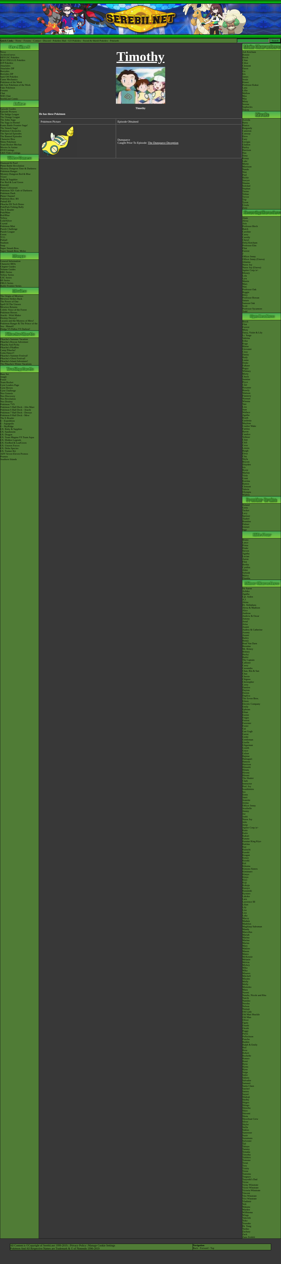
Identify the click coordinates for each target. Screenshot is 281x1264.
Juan (244, 409)
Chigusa (246, 679)
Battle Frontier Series (10, 285)
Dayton (246, 690)
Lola (244, 275)
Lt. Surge (246, 335)
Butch (245, 229)
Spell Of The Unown (10, 304)
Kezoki (245, 860)
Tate (244, 404)
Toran (245, 1162)
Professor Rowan (250, 297)
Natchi (245, 998)
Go (243, 71)
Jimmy (245, 811)
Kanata (245, 838)
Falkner (246, 365)
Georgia (246, 141)
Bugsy (245, 368)
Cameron (246, 130)
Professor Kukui (250, 85)
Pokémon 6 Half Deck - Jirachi (15, 409)
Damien (246, 687)
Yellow (3, 218)
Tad (244, 1143)
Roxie (245, 470)
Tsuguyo (246, 1176)
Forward (204, 1248)
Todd (244, 311)
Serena (245, 104)
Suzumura (247, 1138)
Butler (245, 657)
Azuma (245, 632)
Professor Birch (250, 226)
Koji (244, 882)
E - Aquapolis (7, 423)
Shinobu (246, 1108)
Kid (244, 863)
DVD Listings (7, 150)
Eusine (245, 714)
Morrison (247, 166)
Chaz (245, 673)
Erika (245, 340)
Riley (245, 295)
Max (244, 96)
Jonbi (245, 816)
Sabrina (246, 338)
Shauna (246, 183)
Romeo (245, 1058)
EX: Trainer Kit (8, 451)
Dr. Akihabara (249, 605)
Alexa (245, 220)
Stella (245, 1127)
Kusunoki (247, 890)
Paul (244, 174)
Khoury (246, 273)
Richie (245, 177)
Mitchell (246, 976)
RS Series (5, 280)
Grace (245, 750)
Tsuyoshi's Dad (249, 1179)
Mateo (245, 954)
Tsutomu (246, 1173)
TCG (2, 237)
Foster (245, 725)
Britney (246, 651)
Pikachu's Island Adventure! (14, 361)
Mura (245, 989)
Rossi (245, 1061)
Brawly (246, 390)
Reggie (245, 292)
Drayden (246, 464)
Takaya (245, 1146)
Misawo (246, 973)
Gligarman (247, 745)
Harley (245, 147)
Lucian (245, 556)
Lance (245, 542)
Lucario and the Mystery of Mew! (17, 320)
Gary (244, 139)
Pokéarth (114, 40)
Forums (27, 40)
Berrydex (5, 71)
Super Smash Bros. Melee (13, 251)
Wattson (246, 393)
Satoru (245, 1091)
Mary (245, 945)
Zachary (246, 1231)
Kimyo (245, 874)
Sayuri (245, 1094)
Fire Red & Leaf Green (11, 182)
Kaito (245, 833)
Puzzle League (7, 231)
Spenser (246, 516)
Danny (245, 354)
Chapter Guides (8, 266)
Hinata (245, 769)
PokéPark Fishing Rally (12, 207)
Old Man (246, 1017)
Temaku (246, 1151)
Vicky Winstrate (250, 1184)
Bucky (245, 654)
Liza (244, 406)
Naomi (245, 992)
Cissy (245, 351)
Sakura (245, 1077)
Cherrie (246, 676)
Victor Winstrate (250, 1187)
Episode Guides (8, 108)
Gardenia (246, 420)
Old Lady (247, 1011)
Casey (245, 234)
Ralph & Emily (249, 1044)
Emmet (245, 526)
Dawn (245, 68)
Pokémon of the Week (11, 82)
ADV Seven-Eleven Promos (14, 453)
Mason (245, 951)
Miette (245, 163)
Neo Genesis (6, 393)
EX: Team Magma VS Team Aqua (17, 437)
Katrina (246, 844)
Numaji (246, 1009)
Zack (244, 1234)
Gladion (246, 144)
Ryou (245, 1064)
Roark (245, 417)
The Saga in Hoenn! (10, 122)
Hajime (246, 756)
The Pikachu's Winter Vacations (16, 364)
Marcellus (247, 932)
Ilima (245, 155)
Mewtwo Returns (8, 307)
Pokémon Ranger (8, 171)
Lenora (245, 448)
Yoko (245, 1220)
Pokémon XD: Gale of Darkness (16, 190)
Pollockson (247, 1036)
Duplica (246, 695)
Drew (245, 136)
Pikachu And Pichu (9, 344)
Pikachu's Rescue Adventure (14, 342)
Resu (244, 1050)
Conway (246, 133)
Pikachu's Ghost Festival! (13, 358)
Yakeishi (246, 1217)
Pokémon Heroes (8, 312)
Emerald (4, 185)
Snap (2, 245)
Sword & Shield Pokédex (95, 40)
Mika (245, 967)
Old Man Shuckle (251, 1014)
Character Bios (7, 139)
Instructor (247, 783)
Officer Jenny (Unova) (253, 259)
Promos (4, 456)
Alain (245, 218)
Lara (244, 899)
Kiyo (244, 879)
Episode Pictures (8, 111)
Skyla (245, 459)
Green (3, 234)
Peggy (245, 1031)
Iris (244, 74)
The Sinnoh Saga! (9, 128)
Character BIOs (8, 263)
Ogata (245, 1022)
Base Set (4, 374)
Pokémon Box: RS (9, 198)
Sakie (245, 1075)
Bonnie (245, 54)
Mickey (246, 965)
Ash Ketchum (249, 52)
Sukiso (245, 1130)
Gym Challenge (8, 390)
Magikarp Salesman (252, 926)
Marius (245, 943)
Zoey (245, 207)
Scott (245, 306)
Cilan (245, 60)
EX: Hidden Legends (10, 440)
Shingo (245, 1105)
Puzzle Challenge (9, 229)
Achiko (246, 591)
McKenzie (247, 956)
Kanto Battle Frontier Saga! (14, 125)
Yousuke (246, 1223)
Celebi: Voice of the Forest (13, 309)
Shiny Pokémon (8, 141)
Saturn (245, 300)
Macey (245, 918)
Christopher (248, 682)
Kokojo (246, 885)
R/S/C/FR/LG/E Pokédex (12, 60)
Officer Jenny (249, 256)
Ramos (245, 483)
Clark (245, 780)
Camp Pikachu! (8, 350)
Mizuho (246, 978)
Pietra (245, 1033)
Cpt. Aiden (247, 596)
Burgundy (247, 128)
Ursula (245, 205)
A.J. (244, 599)
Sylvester (247, 1140)
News (3, 52)
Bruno (245, 539)
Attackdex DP (7, 68)
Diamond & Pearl (9, 163)
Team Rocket (6, 382)
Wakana (246, 1206)
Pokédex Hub (59, 40)
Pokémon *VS (7, 404)
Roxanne (246, 387)
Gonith (245, 747)
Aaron (245, 559)
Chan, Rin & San (250, 671)
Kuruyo (246, 888)
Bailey (245, 638)
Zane (244, 1237)
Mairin (245, 281)
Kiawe (245, 82)
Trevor (245, 196)
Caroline (246, 231)
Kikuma (246, 866)
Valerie (245, 489)
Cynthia (246, 567)
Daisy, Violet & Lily (252, 332)
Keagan (246, 855)
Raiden (245, 1042)
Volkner (246, 437)
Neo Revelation (8, 398)
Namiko (246, 1000)
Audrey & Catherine (252, 629)
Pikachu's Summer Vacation (14, 339)
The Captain (248, 660)
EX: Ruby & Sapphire (11, 429)
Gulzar (245, 753)
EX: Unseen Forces (9, 445)
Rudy (245, 357)
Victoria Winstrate (251, 1190)
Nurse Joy (247, 264)
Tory (244, 1165)
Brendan (246, 646)
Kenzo (245, 857)
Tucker (245, 510)
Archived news (7, 54)
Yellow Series (7, 274)
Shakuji (246, 1097)
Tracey (245, 109)
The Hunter (248, 778)
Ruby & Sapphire (9, 179)
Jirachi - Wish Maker (10, 315)
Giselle (245, 742)
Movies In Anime (9, 147)
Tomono (246, 1160)
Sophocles (247, 107)
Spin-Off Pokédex (9, 76)
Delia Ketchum (249, 242)
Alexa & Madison (251, 607)
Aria (244, 223)
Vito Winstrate (249, 1195)
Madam (246, 921)
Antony (246, 618)
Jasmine (246, 379)
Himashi (246, 767)
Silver (245, 1121)
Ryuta (245, 1066)
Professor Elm (249, 245)
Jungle (3, 376)
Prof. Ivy (246, 786)
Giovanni (247, 349)
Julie (244, 822)
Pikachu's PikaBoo (9, 347)
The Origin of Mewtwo (11, 296)
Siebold (246, 572)
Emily (245, 706)
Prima (245, 545)
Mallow (246, 93)
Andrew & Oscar (250, 616)
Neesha (246, 1003)
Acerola (246, 119)
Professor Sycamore (252, 308)
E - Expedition (7, 420)
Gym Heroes (6, 387)
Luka (245, 915)
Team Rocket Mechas (11, 144)
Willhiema (247, 1212)
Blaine (245, 346)
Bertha (245, 564)
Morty (245, 373)
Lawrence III (248, 901)
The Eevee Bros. (250, 698)
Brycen (245, 461)
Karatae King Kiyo (251, 841)
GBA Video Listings (10, 152)
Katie (245, 830)
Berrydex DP (6, 74)
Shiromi (246, 1113)
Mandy (245, 929)
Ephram (246, 709)
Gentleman (247, 739)
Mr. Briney (247, 649)
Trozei (3, 176)
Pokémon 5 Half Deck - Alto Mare (17, 407)
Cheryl (245, 240)
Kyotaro (246, 893)
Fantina (246, 428)
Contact (37, 40)
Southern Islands (8, 459)
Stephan (246, 188)
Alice (245, 610)
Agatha (245, 415)
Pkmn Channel (7, 196)
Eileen (245, 701)
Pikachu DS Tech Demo (12, 204)
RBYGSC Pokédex (9, 57)
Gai (244, 728)
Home (18, 40)
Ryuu (245, 1069)
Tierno (245, 191)
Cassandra (247, 668)
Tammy (246, 1149)
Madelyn (246, 923)
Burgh (245, 450)
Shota (245, 1116)
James (245, 76)
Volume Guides (8, 269)
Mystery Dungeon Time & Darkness (18, 168)
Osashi (245, 1025)
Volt (244, 1204)
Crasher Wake (249, 426)
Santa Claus (248, 1086)
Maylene (246, 423)
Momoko (246, 987)
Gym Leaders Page (9, 385)
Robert (245, 1053)
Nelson (245, 1006)
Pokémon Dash (7, 193)
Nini (244, 172)
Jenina (245, 802)
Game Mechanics (9, 79)
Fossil (3, 379)
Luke (245, 161)
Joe (244, 813)
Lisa (244, 910)
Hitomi (245, 775)
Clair (244, 384)
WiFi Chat (5, 96)
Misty (245, 101)
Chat (2, 93)
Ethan (245, 712)
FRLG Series (6, 283)
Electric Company (251, 703)
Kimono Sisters (250, 868)
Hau (244, 152)
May (244, 98)
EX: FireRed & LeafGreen (13, 442)
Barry (245, 122)
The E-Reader (7, 209)
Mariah (245, 934)
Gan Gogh (247, 731)
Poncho (246, 1039)
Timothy (246, 1154)
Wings (245, 1215)
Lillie (245, 90)
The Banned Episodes (11, 136)
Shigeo (245, 1102)
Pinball (3, 240)
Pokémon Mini (7, 226)
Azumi (245, 635)
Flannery (246, 395)
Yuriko (245, 1228)
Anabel (245, 518)
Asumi (245, 627)
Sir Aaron (247, 588)
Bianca (245, 125)
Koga (245, 343)
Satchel (246, 1088)
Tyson (245, 202)
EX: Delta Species (9, 448)
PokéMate (5, 212)
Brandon (246, 521)
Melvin (245, 962)
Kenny (245, 158)
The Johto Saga (8, 119)
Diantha (246, 578)
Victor (245, 1182)
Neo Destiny (6, 401)
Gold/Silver (6, 220)
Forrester (246, 723)
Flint (244, 248)
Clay (244, 456)
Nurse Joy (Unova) (251, 267)
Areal (245, 621)
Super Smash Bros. (9, 248)
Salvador (246, 1080)
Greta (245, 507)
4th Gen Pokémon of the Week (15, 85)
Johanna (246, 262)
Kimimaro (247, 871)
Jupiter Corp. (248, 270)
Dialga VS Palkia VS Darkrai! (15, 329)
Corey (245, 684)
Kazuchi (246, 849)
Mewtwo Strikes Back (11, 298)
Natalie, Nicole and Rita (254, 995)
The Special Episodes (10, 133)
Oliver (245, 1020)
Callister (246, 662)
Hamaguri (247, 758)
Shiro (245, 1110)
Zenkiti (251, 1237)
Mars (245, 284)
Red (244, 1047)
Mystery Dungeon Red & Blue (15, 174)
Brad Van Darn (249, 643)
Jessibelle (247, 808)
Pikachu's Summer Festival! (14, 355)
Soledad (246, 185)
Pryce (245, 382)
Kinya (245, 877)
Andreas (246, 613)
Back (195, 1248)
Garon (245, 734)
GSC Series (6, 277)
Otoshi (245, 1028)
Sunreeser (247, 1132)
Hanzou (246, 761)
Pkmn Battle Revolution (12, 165)
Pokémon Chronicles (10, 130)
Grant (245, 478)
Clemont (246, 65)
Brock (245, 57)
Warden (246, 1209)
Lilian (245, 904)
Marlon (246, 472)
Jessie (245, 79)
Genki (245, 736)
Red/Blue (5, 215)
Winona (246, 401)
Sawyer (246, 180)
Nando (245, 169)
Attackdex (5, 65)
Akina (245, 602)
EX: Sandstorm (7, 431)
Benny (245, 640)
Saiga (245, 1072)
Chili (244, 442)
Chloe (245, 63)
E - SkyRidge (7, 426)
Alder (245, 570)
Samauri (246, 1083)
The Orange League (10, 117)
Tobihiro (246, 1157)
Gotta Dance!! (7, 353)
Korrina (246, 481)
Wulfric (246, 494)
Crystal (3, 223)
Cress (245, 445)
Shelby (245, 1099)
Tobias (245, 194)
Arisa (245, 624)
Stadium (4, 242)
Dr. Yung (246, 1226)
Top (212, 1248)
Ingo (244, 529)
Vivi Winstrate (249, 1198)
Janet (245, 797)
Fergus (245, 717)
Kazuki (245, 852)
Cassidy (246, 237)
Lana (244, 87)
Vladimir (246, 1201)
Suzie (245, 1135)
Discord (47, 40)
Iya (244, 791)
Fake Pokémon (7, 87)
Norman (246, 398)
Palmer (245, 524)
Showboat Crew (250, 1119)
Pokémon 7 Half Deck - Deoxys (16, 412)
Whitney (246, 371)
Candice (246, 434)
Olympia (246, 492)
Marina (245, 937)
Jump (245, 824)
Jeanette (246, 800)
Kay (244, 846)
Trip (244, 199)
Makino (246, 948)
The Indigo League (9, 114)
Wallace (246, 412)
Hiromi (245, 772)
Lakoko (246, 896)
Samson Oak (248, 303)
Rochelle (246, 1055)
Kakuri (245, 835)
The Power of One (9, 301)
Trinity (245, 1168)
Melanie (246, 959)
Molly (245, 981)
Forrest (245, 251)
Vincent (246, 1193)
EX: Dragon (6, 434)
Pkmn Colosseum (9, 187)
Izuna (245, 794)
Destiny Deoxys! (8, 318)
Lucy (245, 513)
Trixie (245, 1171)
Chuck (245, 376)
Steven (245, 550)
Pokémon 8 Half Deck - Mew (14, 415)
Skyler (245, 1124)
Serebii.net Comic (9, 98)
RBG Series (6, 272)
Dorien (245, 693)
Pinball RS (5, 201)
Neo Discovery (7, 396)
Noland (246, 505)
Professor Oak (249, 289)
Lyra (244, 278)
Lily (244, 907)
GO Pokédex (74, 40)
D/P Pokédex (6, 63)
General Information (10, 261)
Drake (245, 362)
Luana (245, 360)
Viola (245, 475)
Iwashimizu (248, 789)
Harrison (246, 150)
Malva (245, 575)
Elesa (245, 453)
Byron (245, 431)
